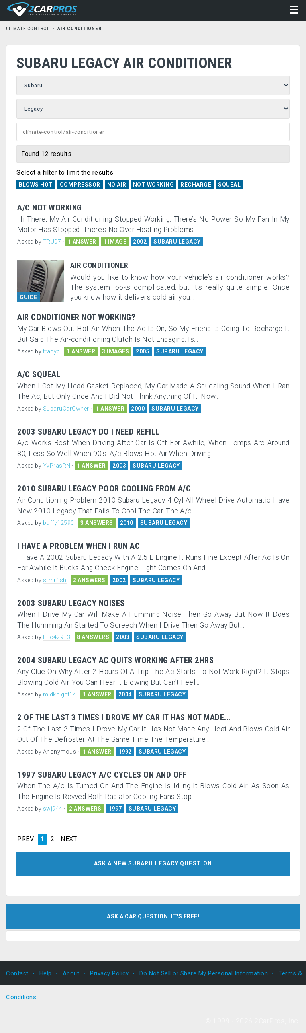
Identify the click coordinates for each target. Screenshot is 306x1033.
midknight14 (59, 694)
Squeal (229, 184)
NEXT (69, 839)
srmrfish (55, 580)
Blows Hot (36, 184)
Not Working (153, 184)
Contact (17, 973)
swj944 (53, 808)
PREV (25, 839)
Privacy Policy (109, 973)
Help (45, 973)
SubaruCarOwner (66, 408)
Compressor (80, 184)
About (71, 973)
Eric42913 (57, 637)
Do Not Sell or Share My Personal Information (203, 973)
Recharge (195, 184)
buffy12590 (58, 523)
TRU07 (52, 241)
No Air (116, 184)
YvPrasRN (57, 465)
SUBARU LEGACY (177, 241)
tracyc (51, 351)
